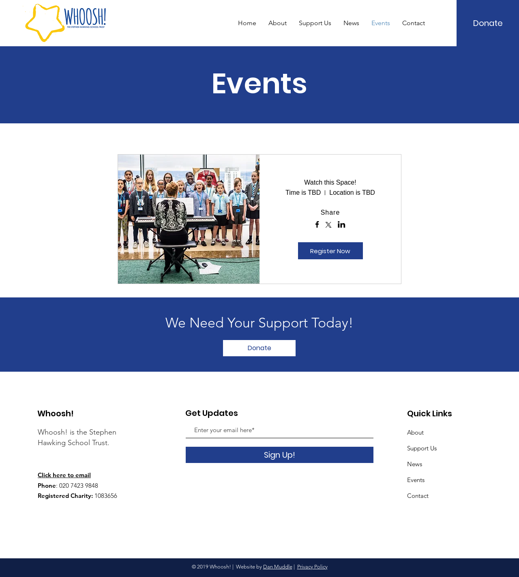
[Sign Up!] (279, 455)
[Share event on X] (328, 225)
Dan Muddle (277, 567)
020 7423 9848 (78, 485)
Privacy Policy (312, 567)
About (415, 432)
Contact (418, 495)
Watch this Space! (330, 182)
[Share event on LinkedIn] (341, 225)
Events (416, 480)
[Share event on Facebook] (317, 225)
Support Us (422, 448)
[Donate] (488, 23)
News (414, 464)
